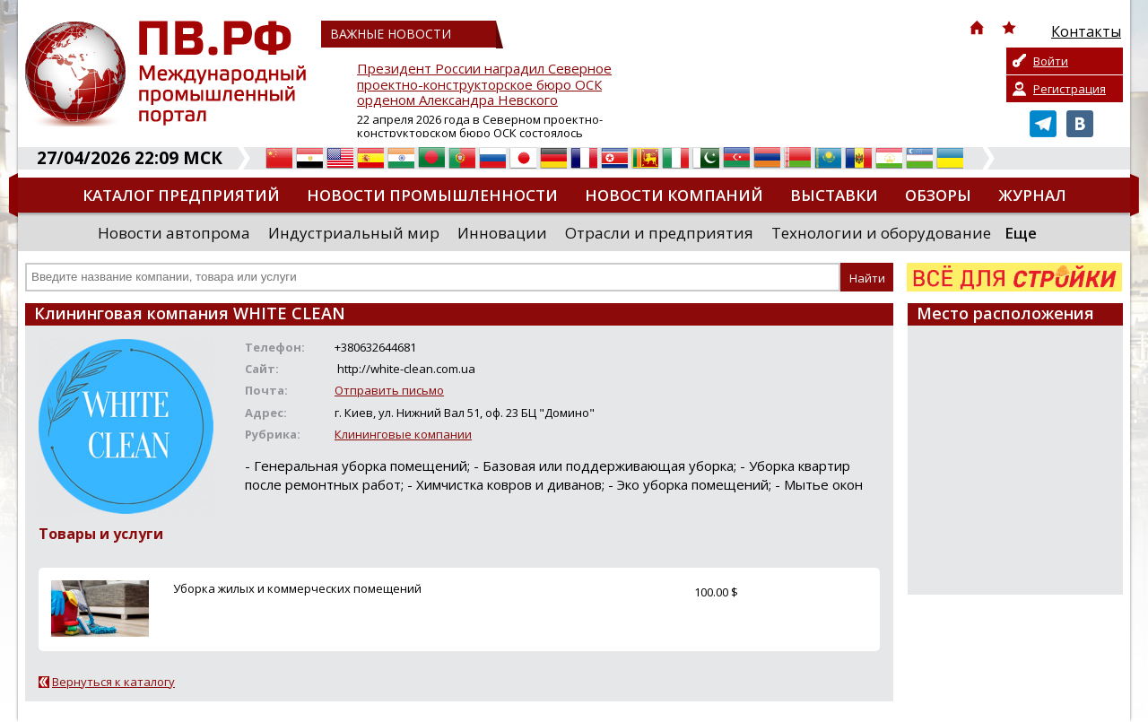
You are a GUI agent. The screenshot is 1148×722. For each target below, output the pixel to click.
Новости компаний (674, 195)
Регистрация (1069, 89)
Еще (1020, 232)
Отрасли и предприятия (659, 232)
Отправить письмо (389, 390)
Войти (1050, 61)
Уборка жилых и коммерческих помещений (297, 588)
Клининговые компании (403, 434)
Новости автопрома (174, 232)
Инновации (502, 232)
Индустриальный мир (353, 232)
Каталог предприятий (181, 195)
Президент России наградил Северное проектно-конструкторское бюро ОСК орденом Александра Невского (484, 85)
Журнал (1032, 195)
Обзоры (938, 195)
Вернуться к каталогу (113, 682)
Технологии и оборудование (881, 232)
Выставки (834, 195)
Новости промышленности (432, 195)
